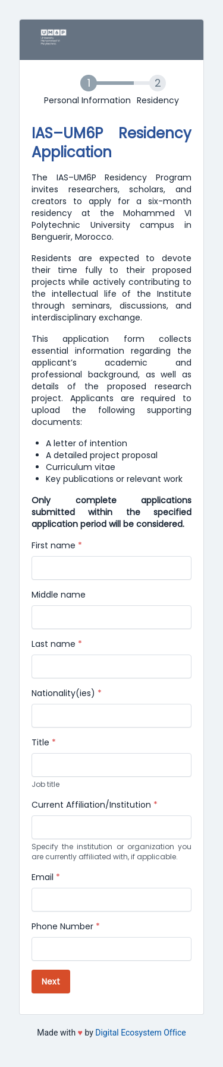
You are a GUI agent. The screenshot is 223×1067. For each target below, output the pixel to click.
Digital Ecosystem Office (140, 1032)
